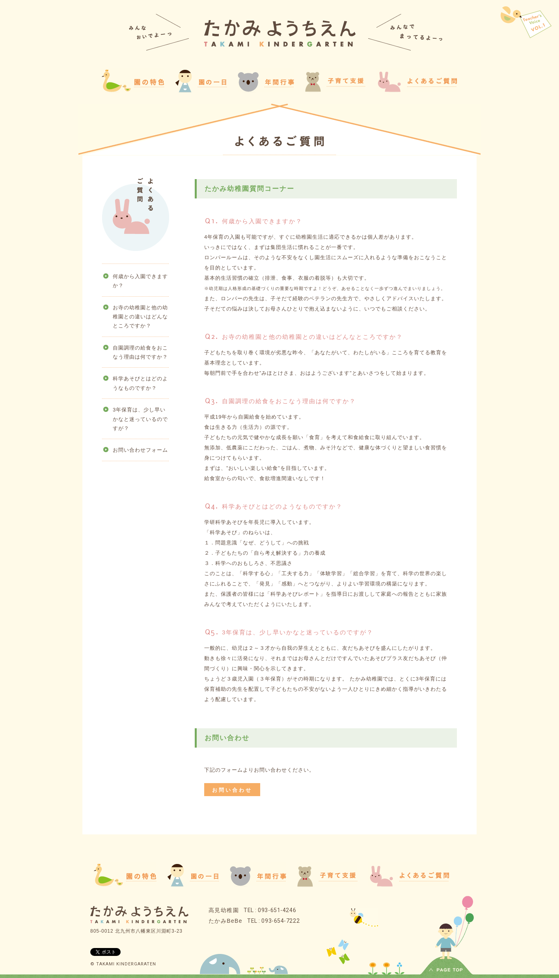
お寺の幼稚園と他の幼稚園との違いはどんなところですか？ (140, 317)
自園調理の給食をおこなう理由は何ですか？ (140, 352)
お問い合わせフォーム (140, 450)
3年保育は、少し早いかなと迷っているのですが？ (140, 419)
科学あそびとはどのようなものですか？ (140, 383)
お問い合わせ (232, 790)
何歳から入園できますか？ (140, 280)
